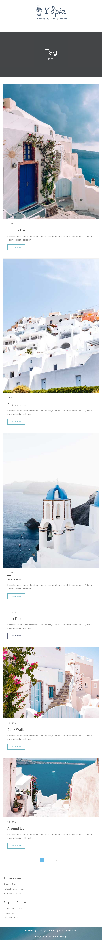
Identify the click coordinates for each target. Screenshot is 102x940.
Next (58, 860)
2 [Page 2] (49, 860)
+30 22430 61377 (13, 893)
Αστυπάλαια (10, 884)
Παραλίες (9, 913)
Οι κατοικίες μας (13, 908)
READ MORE (16, 247)
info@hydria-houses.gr (16, 889)
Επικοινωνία (11, 918)
